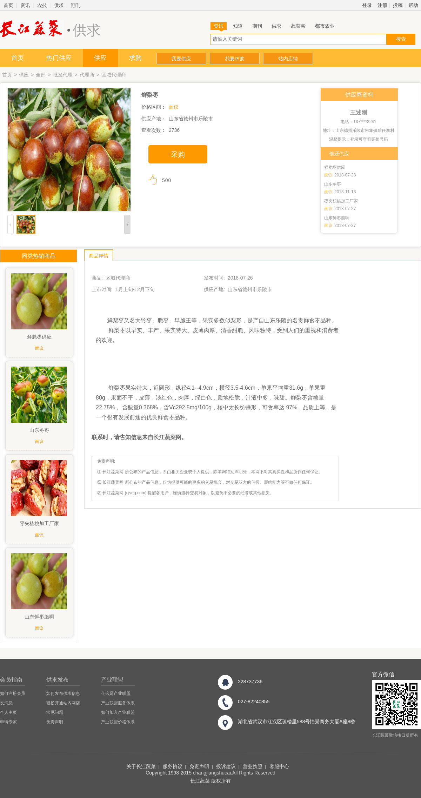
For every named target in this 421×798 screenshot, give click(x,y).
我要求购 (235, 58)
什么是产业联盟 (116, 693)
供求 (59, 5)
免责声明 (54, 721)
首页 (8, 5)
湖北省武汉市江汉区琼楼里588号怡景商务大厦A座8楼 (296, 721)
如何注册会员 (12, 693)
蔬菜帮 (298, 26)
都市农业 (325, 26)
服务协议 (172, 766)
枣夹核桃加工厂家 (341, 201)
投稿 (398, 5)
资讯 (25, 5)
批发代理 (63, 75)
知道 (238, 26)
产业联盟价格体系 (118, 721)
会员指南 (11, 680)
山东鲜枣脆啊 (336, 217)
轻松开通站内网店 (63, 702)
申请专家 (8, 721)
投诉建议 (226, 766)
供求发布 (57, 680)
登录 (367, 5)
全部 (41, 75)
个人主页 (8, 712)
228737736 (250, 681)
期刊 (76, 5)
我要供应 (181, 58)
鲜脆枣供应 (334, 167)
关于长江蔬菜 (141, 766)
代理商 (87, 75)
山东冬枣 (332, 184)
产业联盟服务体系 (118, 702)
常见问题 (54, 712)
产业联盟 (112, 680)
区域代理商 (113, 75)
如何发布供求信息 (63, 693)
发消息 (6, 702)
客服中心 (279, 766)
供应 (100, 57)
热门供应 (59, 57)
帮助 (413, 5)
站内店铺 (288, 58)
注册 (382, 5)
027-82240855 (253, 701)
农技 (42, 5)
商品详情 (98, 256)
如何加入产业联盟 (118, 712)
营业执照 (252, 766)
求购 (135, 57)
